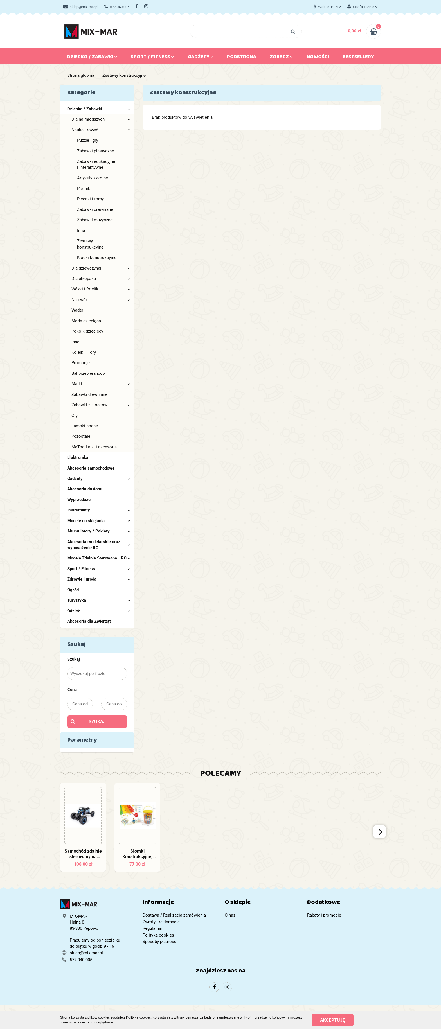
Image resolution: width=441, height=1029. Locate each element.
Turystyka (98, 600)
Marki (100, 383)
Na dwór (100, 299)
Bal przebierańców (88, 373)
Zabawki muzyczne (94, 219)
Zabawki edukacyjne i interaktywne (96, 164)
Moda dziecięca (86, 320)
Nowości (318, 58)
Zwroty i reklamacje (161, 921)
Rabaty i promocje (324, 915)
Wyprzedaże (79, 499)
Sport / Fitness (152, 58)
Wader (77, 310)
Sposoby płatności (160, 941)
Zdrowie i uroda (98, 579)
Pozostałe (80, 436)
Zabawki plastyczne (95, 151)
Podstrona (241, 58)
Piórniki (84, 188)
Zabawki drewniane (95, 209)
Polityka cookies (158, 935)
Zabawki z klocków (100, 404)
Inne (81, 230)
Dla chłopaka (100, 278)
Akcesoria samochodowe (90, 468)
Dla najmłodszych (100, 119)
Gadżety (200, 58)
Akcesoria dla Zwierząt (89, 621)
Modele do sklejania (98, 520)
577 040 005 (116, 7)
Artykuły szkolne (92, 177)
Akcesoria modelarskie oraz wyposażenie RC (98, 544)
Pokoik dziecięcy (87, 331)
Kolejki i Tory (83, 352)
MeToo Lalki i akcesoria (94, 447)
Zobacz (281, 58)
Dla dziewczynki (100, 268)
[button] (180, 903)
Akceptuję (332, 1020)
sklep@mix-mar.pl (80, 7)
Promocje (80, 362)
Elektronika (77, 457)
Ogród (73, 589)
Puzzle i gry (87, 140)
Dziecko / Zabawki (92, 58)
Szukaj (97, 721)
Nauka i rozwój (100, 129)
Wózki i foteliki (100, 289)
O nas (230, 915)
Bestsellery (358, 58)
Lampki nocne (84, 425)
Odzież (98, 610)
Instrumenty (98, 510)
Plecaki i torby (90, 199)
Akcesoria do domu (85, 488)
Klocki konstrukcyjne (96, 257)
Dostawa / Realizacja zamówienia (174, 915)
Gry (74, 415)
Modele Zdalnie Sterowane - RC (98, 558)
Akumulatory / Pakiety (98, 531)
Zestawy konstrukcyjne (90, 243)
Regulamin (152, 928)
